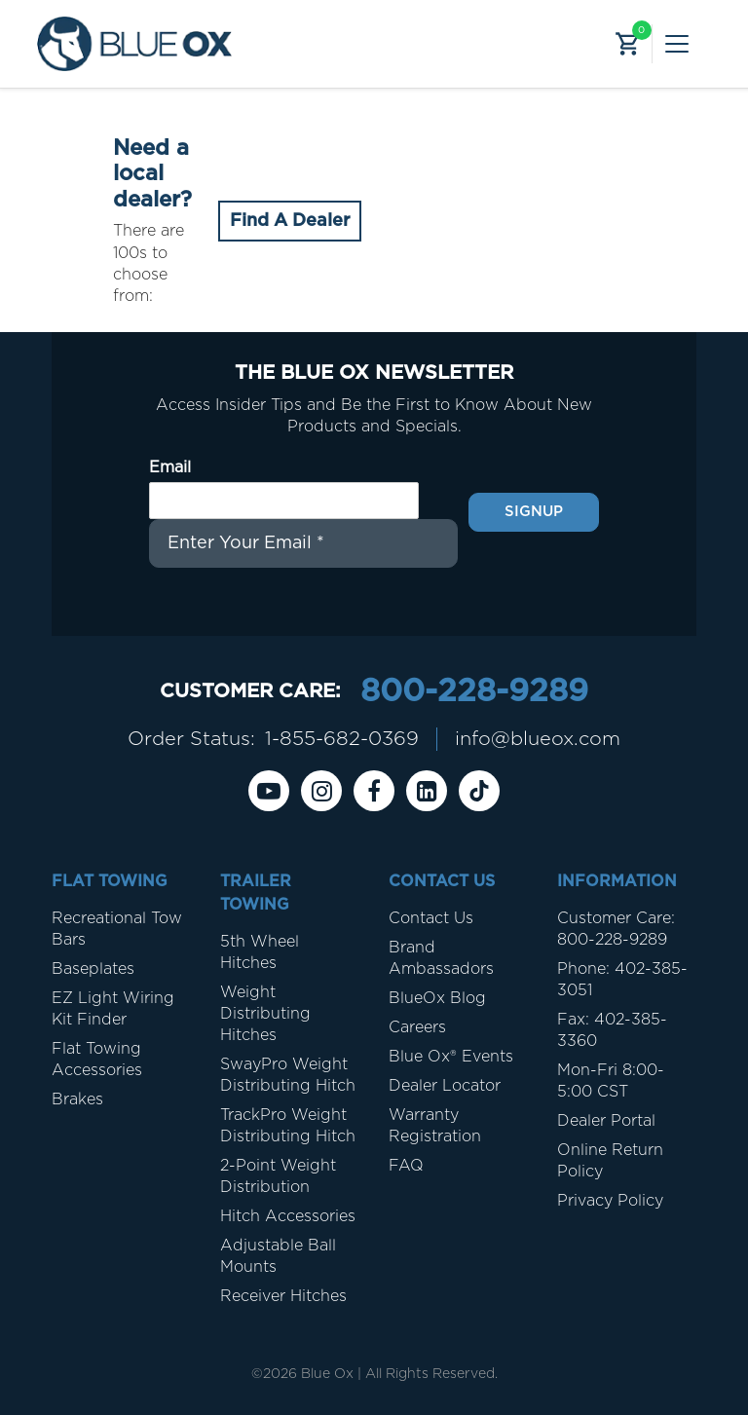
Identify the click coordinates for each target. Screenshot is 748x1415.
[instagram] (321, 790)
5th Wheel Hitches (259, 952)
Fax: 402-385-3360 (612, 1030)
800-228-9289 (474, 691)
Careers (417, 1027)
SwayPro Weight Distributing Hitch (287, 1075)
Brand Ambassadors (441, 958)
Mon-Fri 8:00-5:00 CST (610, 1080)
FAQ (406, 1165)
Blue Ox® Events (451, 1056)
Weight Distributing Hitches (265, 1014)
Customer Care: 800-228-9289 (616, 929)
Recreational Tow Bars (117, 929)
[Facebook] (374, 790)
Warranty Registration (435, 1125)
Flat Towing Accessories (97, 1059)
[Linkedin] (426, 790)
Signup (534, 511)
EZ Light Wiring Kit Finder (113, 1008)
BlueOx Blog (437, 998)
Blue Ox (327, 1374)
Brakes (77, 1099)
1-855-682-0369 (342, 739)
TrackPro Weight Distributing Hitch (287, 1125)
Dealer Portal (606, 1121)
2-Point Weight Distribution (278, 1176)
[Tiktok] (479, 790)
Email (170, 467)
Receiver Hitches (283, 1296)
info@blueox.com (537, 739)
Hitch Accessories (287, 1216)
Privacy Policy (610, 1201)
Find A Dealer (290, 221)
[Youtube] (268, 790)
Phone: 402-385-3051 (622, 979)
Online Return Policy (610, 1160)
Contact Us (431, 918)
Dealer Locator (445, 1086)
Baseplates (93, 969)
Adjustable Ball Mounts (278, 1256)
